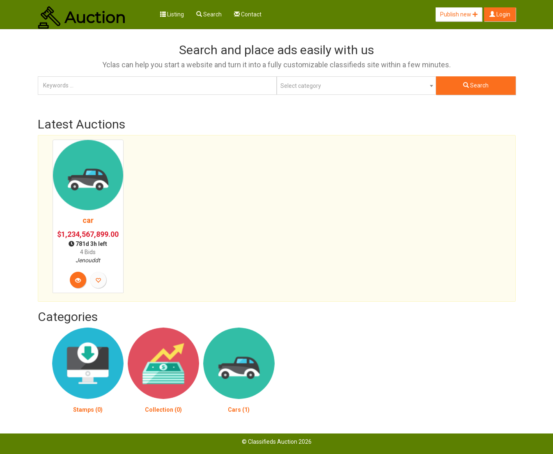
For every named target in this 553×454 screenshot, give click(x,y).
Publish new (458, 14)
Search (209, 14)
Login (499, 14)
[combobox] (356, 85)
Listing (172, 14)
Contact (248, 14)
